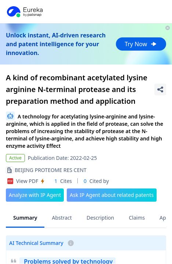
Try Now (141, 44)
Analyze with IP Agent (35, 194)
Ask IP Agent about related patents (112, 194)
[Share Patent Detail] (160, 89)
